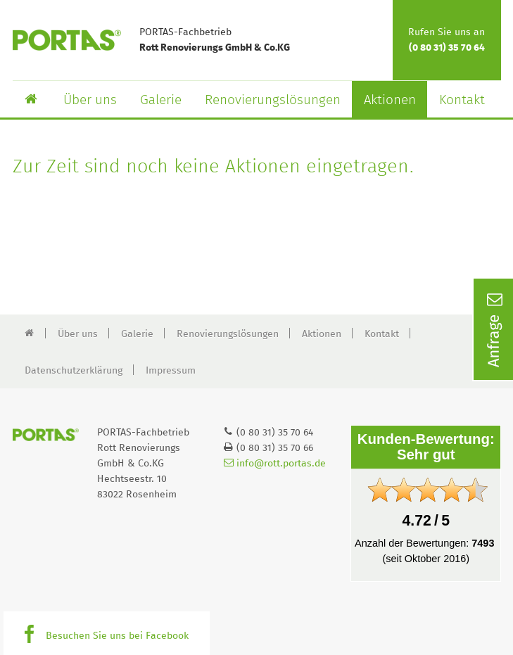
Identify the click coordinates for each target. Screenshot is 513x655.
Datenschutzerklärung (73, 371)
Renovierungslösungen (273, 100)
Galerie (161, 100)
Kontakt (462, 100)
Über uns (90, 100)
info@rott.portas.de (275, 464)
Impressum (171, 371)
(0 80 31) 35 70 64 (447, 48)
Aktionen (390, 100)
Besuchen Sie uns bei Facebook (117, 636)
